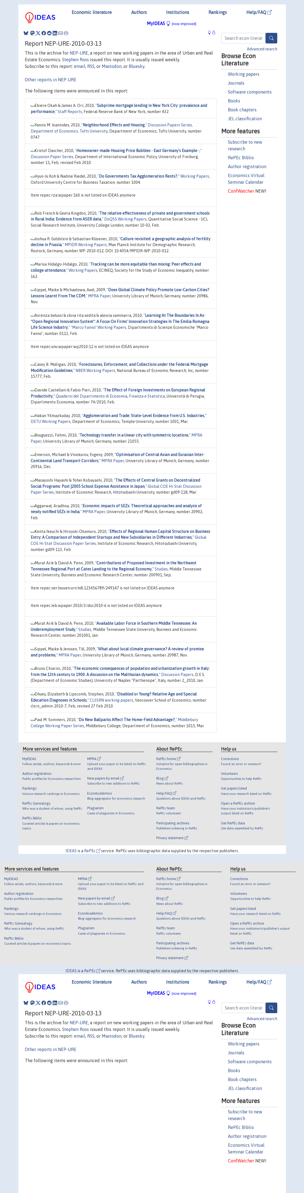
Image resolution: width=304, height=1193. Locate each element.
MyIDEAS (171, 23)
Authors (139, 12)
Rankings (217, 12)
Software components (250, 91)
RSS (90, 66)
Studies (161, 569)
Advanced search (262, 49)
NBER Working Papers (95, 370)
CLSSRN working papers (111, 700)
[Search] (271, 38)
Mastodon (111, 66)
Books (234, 100)
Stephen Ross (75, 59)
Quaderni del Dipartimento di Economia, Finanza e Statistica (110, 396)
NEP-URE (79, 52)
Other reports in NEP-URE (50, 79)
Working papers (243, 74)
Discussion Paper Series (52, 157)
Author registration (247, 166)
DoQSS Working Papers (125, 219)
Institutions (177, 12)
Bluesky (136, 66)
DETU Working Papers (50, 421)
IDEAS (71, 851)
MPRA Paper (99, 296)
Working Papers (194, 176)
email (79, 66)
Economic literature (92, 12)
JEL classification (245, 118)
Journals (236, 82)
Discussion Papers (177, 674)
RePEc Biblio (241, 157)
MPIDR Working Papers (86, 244)
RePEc (92, 851)
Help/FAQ (259, 12)
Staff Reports (70, 111)
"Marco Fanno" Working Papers (98, 327)
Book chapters (242, 109)
